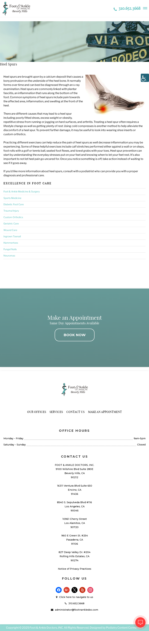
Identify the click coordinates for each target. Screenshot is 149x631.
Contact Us (75, 412)
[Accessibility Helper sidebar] (145, 78)
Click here (65, 597)
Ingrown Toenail (12, 236)
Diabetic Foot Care (13, 204)
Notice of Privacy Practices (74, 568)
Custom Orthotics (13, 217)
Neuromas (9, 255)
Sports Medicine (12, 198)
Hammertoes (10, 242)
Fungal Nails (10, 249)
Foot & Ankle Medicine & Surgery (21, 191)
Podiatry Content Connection (124, 627)
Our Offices (36, 412)
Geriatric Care (11, 223)
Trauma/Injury (11, 210)
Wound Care (10, 230)
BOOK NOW (75, 335)
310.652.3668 (127, 8)
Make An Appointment (105, 412)
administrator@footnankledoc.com (76, 609)
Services (56, 412)
